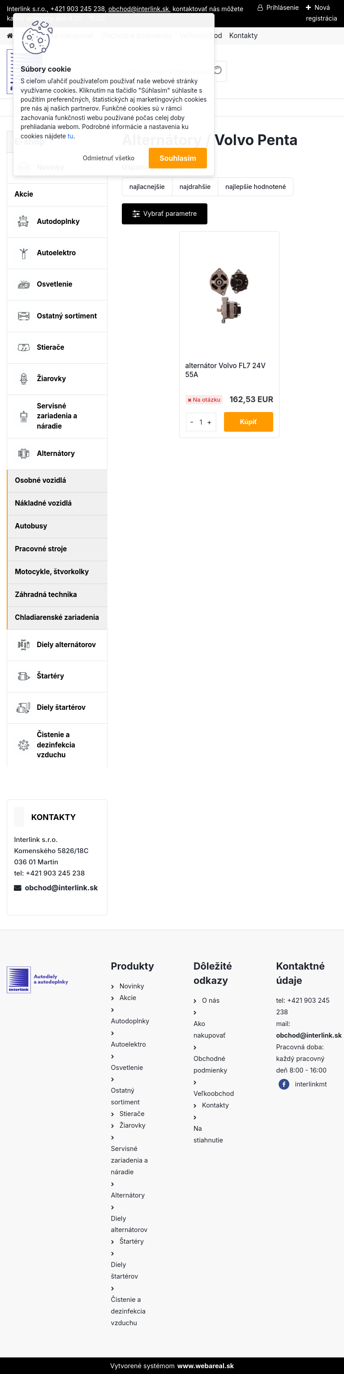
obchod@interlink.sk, (139, 9)
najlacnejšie (147, 186)
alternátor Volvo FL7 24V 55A (225, 370)
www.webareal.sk (205, 1366)
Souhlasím (177, 158)
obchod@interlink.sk (61, 887)
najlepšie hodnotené (255, 186)
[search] (216, 74)
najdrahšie (195, 186)
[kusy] (201, 422)
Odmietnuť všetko (109, 158)
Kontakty (243, 35)
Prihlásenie (283, 7)
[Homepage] (10, 36)
